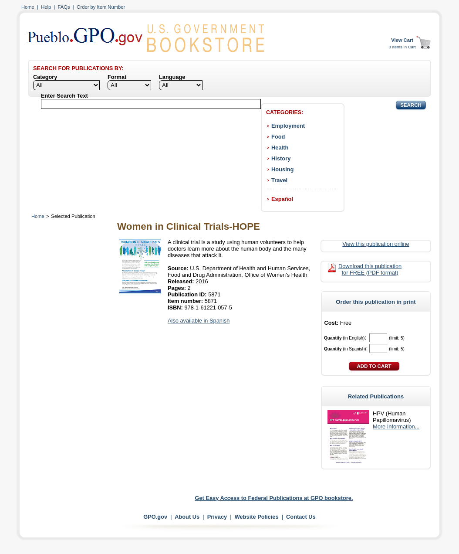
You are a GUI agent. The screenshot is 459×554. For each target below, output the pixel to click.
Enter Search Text (64, 95)
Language (172, 77)
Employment (288, 125)
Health (279, 147)
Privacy (217, 516)
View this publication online (375, 244)
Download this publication (370, 269)
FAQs (64, 7)
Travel (279, 180)
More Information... (396, 426)
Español (282, 199)
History (280, 158)
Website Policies (257, 516)
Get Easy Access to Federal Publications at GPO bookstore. (274, 498)
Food (278, 136)
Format (117, 77)
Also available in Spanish (199, 320)
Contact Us (301, 516)
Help (46, 7)
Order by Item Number (101, 7)
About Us (187, 516)
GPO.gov (155, 516)
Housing (282, 169)
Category (45, 77)
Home (27, 7)
